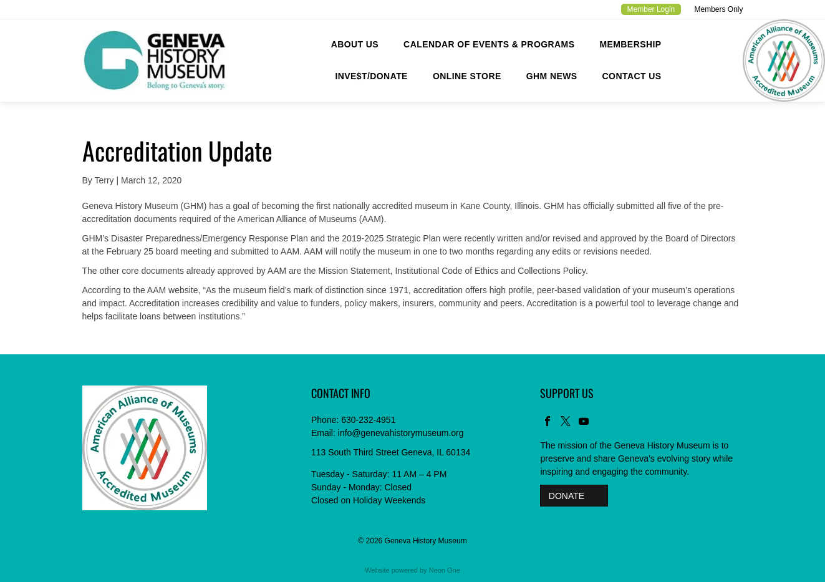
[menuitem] (355, 45)
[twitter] (565, 423)
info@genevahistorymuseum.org (401, 433)
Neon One (444, 570)
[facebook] (547, 423)
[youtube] (583, 423)
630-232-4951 (368, 420)
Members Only (718, 9)
